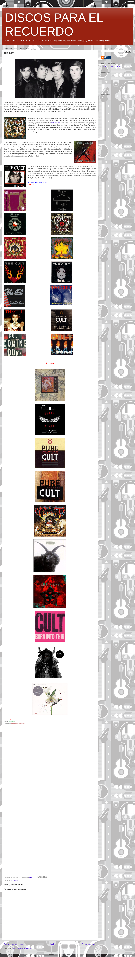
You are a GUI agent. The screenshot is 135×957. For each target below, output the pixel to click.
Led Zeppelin (55, 123)
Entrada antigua (88, 944)
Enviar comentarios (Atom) (22, 948)
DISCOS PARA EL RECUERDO (111, 66)
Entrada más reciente (14, 944)
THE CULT (14, 880)
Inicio (52, 944)
